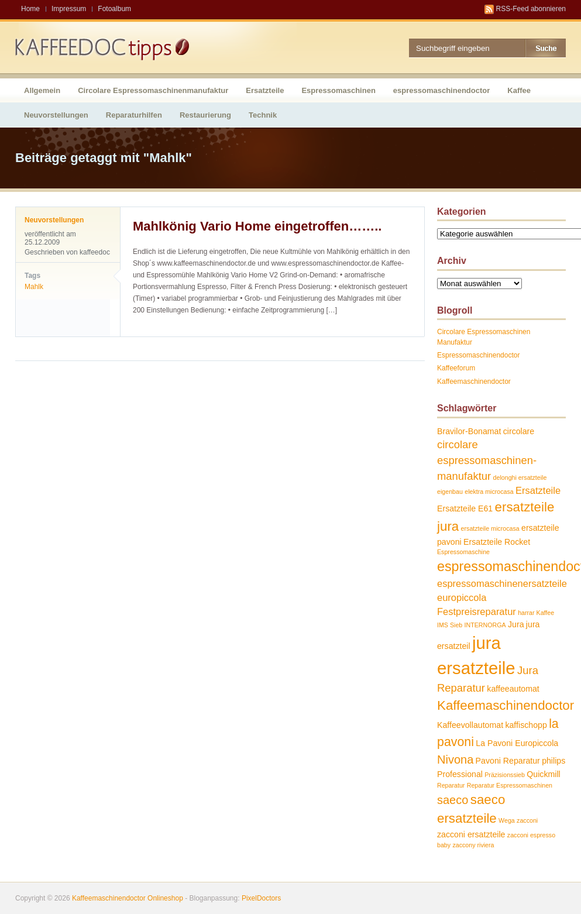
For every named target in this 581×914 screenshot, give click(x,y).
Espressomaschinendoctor (478, 355)
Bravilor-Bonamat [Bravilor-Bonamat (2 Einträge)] (469, 431)
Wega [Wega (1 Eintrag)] (507, 820)
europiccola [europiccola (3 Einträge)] (461, 597)
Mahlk (34, 287)
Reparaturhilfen (134, 115)
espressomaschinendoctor (441, 90)
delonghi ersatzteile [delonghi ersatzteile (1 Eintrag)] (520, 477)
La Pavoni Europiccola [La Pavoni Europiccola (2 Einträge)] (517, 743)
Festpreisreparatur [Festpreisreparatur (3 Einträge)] (476, 611)
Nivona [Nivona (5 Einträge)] (455, 759)
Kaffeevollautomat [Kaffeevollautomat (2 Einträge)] (470, 725)
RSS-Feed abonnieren (531, 9)
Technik (263, 115)
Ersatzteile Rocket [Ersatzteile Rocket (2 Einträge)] (496, 542)
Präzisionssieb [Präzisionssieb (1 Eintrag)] (504, 774)
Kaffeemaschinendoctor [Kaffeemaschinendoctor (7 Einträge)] (505, 705)
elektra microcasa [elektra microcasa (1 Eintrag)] (489, 491)
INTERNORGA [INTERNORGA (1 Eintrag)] (485, 624)
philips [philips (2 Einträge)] (553, 760)
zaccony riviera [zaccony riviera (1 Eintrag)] (473, 844)
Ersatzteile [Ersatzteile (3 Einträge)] (538, 490)
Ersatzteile (265, 90)
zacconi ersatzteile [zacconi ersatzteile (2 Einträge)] (471, 834)
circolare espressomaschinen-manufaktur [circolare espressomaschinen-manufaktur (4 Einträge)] (487, 460)
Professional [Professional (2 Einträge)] (460, 774)
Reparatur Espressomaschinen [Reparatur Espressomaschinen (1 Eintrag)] (509, 785)
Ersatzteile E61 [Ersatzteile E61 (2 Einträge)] (465, 508)
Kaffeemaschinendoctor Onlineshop (127, 898)
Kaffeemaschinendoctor (474, 381)
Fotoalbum (114, 9)
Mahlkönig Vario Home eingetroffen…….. (257, 226)
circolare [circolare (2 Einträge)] (519, 431)
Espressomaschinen (338, 90)
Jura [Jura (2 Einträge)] (516, 624)
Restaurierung (205, 115)
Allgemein (42, 90)
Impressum (68, 9)
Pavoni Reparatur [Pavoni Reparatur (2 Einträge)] (508, 760)
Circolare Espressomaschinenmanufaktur (153, 90)
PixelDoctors (260, 898)
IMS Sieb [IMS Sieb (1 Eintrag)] (449, 624)
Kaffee (519, 90)
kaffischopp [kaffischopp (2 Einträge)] (525, 725)
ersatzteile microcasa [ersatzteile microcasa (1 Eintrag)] (490, 528)
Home (30, 9)
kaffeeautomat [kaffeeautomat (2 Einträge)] (513, 688)
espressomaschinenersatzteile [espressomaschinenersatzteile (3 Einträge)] (502, 583)
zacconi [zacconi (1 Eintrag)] (527, 820)
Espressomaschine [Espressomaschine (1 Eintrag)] (463, 551)
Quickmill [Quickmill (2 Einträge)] (543, 774)
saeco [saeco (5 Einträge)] (452, 799)
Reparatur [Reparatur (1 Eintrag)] (451, 785)
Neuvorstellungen (56, 115)
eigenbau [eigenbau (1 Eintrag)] (450, 491)
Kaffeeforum (456, 368)
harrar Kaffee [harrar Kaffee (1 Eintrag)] (536, 612)
